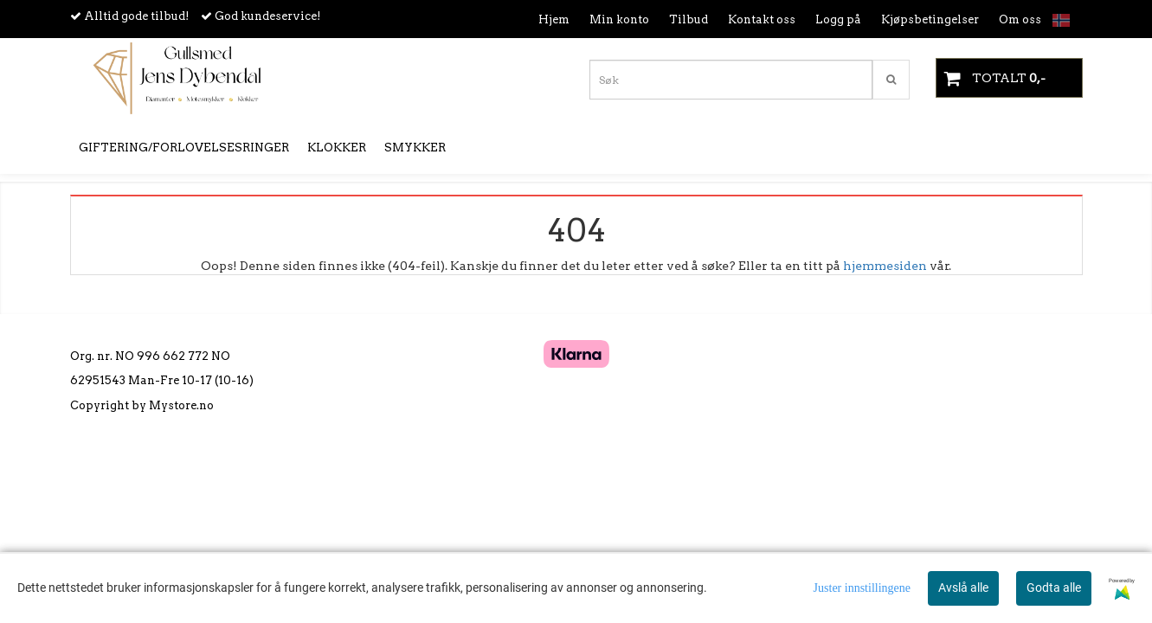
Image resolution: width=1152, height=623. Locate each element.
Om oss (1020, 19)
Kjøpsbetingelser (930, 19)
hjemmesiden (885, 266)
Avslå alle (963, 587)
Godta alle (1054, 587)
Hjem (554, 19)
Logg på (838, 19)
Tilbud (688, 19)
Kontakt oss (761, 19)
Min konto (619, 19)
